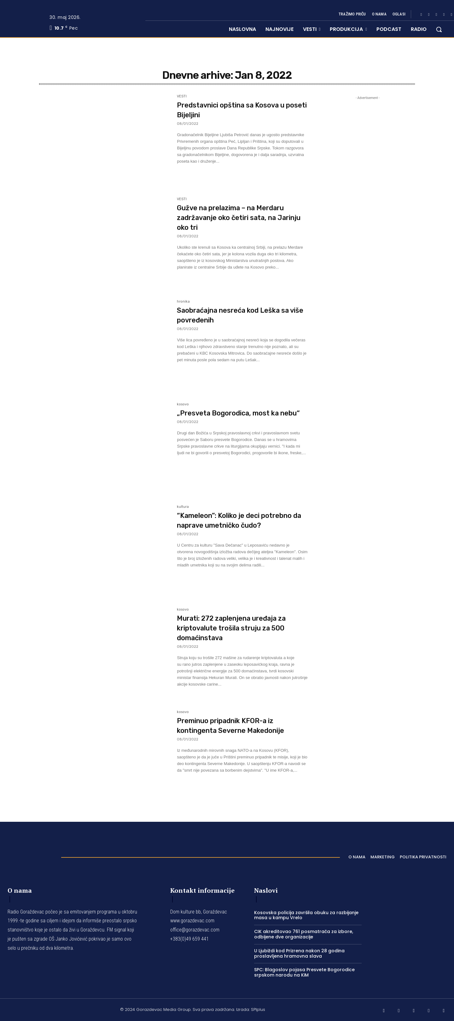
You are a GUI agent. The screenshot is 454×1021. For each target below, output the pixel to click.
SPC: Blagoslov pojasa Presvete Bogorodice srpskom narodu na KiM (304, 972)
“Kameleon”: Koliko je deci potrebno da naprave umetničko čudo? (241, 525)
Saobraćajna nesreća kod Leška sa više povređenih (239, 315)
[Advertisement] (367, 263)
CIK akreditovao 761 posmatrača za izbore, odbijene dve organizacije (303, 934)
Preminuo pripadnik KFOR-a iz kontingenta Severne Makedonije (236, 730)
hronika (183, 302)
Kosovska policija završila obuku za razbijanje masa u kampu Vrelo (306, 915)
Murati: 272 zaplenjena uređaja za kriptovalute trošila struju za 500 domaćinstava (239, 627)
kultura (183, 507)
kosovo (183, 404)
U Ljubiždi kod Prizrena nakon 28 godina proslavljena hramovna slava (299, 953)
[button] (438, 29)
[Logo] (31, 855)
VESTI (182, 96)
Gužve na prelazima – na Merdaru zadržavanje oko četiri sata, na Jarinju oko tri (238, 217)
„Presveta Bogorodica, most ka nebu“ (238, 417)
